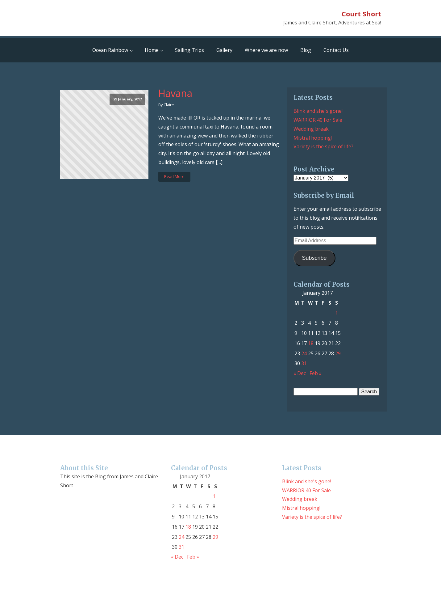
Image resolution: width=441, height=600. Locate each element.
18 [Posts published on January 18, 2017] (311, 343)
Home (152, 50)
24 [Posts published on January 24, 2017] (304, 353)
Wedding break (311, 128)
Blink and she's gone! (318, 111)
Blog (305, 50)
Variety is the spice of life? (323, 146)
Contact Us (336, 50)
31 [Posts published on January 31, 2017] (304, 363)
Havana (175, 93)
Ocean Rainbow (110, 50)
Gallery (224, 50)
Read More (174, 176)
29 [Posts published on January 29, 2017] (338, 353)
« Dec (299, 373)
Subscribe (314, 258)
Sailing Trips (189, 50)
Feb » (316, 373)
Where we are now (266, 50)
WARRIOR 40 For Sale (317, 119)
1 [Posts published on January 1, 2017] (336, 312)
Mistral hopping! (312, 137)
